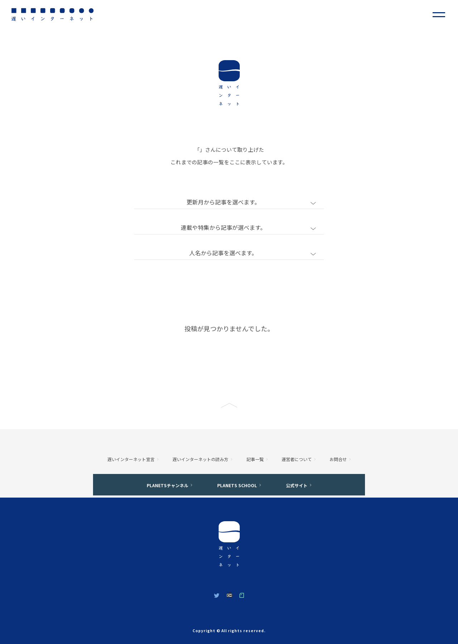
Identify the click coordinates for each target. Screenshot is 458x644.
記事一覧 (255, 459)
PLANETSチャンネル (167, 485)
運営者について (297, 459)
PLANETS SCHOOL (237, 485)
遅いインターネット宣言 (131, 459)
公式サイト (296, 485)
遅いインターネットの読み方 (200, 459)
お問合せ (338, 459)
